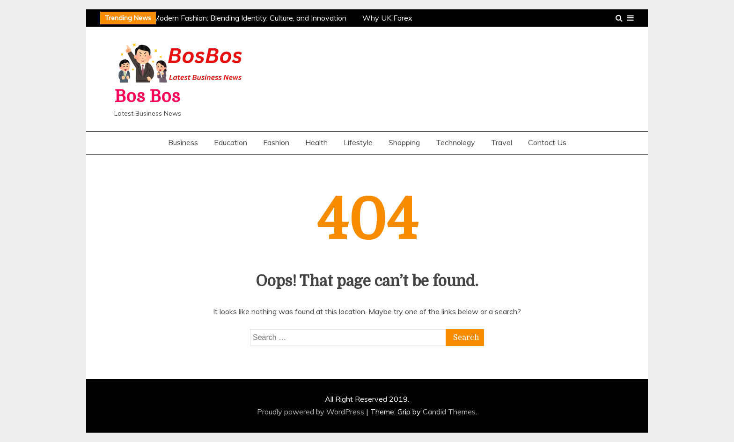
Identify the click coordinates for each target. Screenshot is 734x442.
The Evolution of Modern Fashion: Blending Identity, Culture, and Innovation (222, 17)
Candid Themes (449, 411)
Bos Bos (147, 96)
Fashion (276, 142)
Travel (501, 142)
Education (230, 142)
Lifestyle (358, 142)
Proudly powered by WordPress (311, 411)
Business (183, 142)
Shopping (404, 142)
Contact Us (547, 142)
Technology (455, 142)
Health (316, 142)
